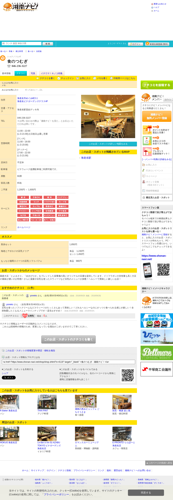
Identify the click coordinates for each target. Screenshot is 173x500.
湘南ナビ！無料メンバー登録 (157, 116)
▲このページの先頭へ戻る (159, 463)
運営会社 (118, 470)
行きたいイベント (154, 170)
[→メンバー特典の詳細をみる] (157, 159)
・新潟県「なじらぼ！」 (77, 483)
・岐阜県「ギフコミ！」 (112, 483)
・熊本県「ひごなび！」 (77, 480)
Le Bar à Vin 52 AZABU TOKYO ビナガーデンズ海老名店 (49, 445)
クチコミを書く (47, 78)
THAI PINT (42, 410)
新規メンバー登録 (157, 43)
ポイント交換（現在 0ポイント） (155, 183)
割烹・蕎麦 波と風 (121, 410)
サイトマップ (37, 470)
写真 (33, 73)
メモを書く (102, 78)
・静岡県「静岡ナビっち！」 (113, 480)
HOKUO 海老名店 (8, 442)
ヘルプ (156, 7)
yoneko (33, 295)
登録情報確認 (152, 190)
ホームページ (23, 227)
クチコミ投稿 (64, 470)
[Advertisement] (72, 20)
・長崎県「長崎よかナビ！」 (147, 480)
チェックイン (67, 78)
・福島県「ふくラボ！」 (43, 483)
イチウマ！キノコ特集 (52, 73)
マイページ (151, 176)
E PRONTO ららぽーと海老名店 (123, 444)
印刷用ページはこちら (124, 78)
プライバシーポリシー (84, 470)
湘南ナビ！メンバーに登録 (155, 234)
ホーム (156, 11)
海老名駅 (86, 157)
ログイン (135, 43)
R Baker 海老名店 (8, 410)
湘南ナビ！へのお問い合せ (138, 470)
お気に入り (85, 78)
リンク (101, 470)
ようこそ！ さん (117, 43)
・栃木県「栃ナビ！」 (42, 480)
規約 (109, 470)
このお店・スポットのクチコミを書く (68, 339)
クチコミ (20, 73)
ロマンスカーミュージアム (87, 444)
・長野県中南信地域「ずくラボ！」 (150, 483)
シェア (5, 373)
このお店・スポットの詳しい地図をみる (108, 144)
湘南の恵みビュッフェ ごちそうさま (87, 410)
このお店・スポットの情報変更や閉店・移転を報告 (30, 350)
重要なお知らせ (160, 4)
